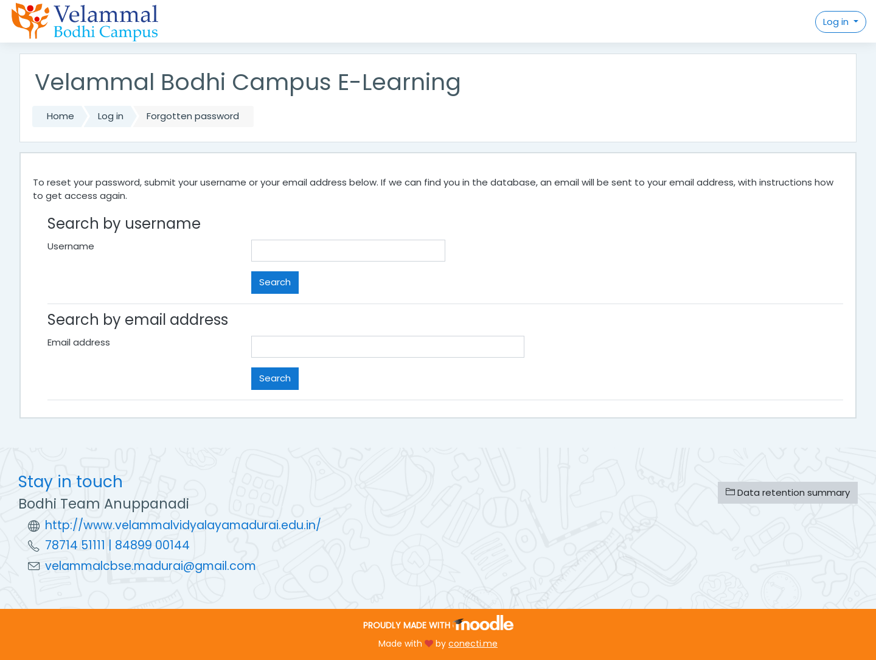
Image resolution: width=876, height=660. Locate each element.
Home (60, 115)
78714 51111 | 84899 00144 (117, 545)
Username (70, 246)
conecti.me (473, 643)
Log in (837, 21)
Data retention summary (788, 492)
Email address (78, 342)
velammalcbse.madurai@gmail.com (150, 566)
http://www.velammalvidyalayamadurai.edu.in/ (183, 525)
